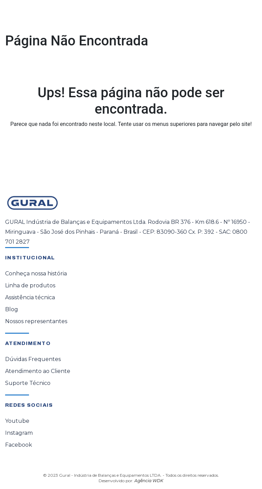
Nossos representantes (36, 321)
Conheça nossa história (36, 273)
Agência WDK (148, 480)
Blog (11, 309)
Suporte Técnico (27, 383)
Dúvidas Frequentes (33, 359)
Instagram (19, 433)
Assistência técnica (30, 297)
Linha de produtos (30, 285)
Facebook (18, 445)
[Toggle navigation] (247, 16)
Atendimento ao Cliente (37, 371)
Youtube (17, 421)
